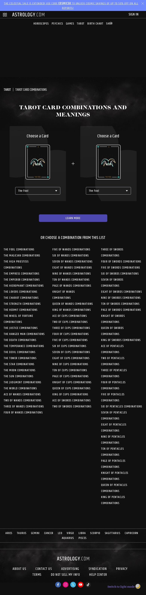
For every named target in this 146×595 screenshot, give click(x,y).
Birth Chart (95, 23)
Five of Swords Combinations (120, 267)
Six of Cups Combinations (69, 346)
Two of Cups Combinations (70, 322)
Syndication (98, 569)
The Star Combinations (19, 364)
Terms (37, 575)
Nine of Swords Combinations (121, 298)
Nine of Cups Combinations (70, 364)
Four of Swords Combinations (121, 261)
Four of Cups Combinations (70, 334)
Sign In (134, 14)
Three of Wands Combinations (24, 406)
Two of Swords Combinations (71, 406)
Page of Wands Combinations (71, 285)
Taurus (21, 533)
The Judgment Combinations (22, 382)
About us (19, 569)
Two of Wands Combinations (23, 400)
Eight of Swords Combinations (121, 291)
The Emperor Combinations (22, 279)
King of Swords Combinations (121, 340)
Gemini (35, 533)
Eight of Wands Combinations (72, 267)
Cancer (48, 533)
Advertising (70, 569)
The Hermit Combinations (21, 310)
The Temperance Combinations (24, 346)
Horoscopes (41, 23)
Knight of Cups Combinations (72, 382)
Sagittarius (112, 533)
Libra (82, 533)
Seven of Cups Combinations (71, 352)
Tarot (81, 23)
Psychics (57, 23)
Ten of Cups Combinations (69, 370)
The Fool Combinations (19, 249)
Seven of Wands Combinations (72, 261)
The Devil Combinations (19, 352)
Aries (8, 533)
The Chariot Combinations (21, 298)
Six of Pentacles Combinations (121, 406)
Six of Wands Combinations (70, 255)
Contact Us (44, 569)
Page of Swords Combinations (121, 310)
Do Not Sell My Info (65, 575)
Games (70, 23)
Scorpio (95, 533)
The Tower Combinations (20, 358)
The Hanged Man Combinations (24, 334)
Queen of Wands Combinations (72, 304)
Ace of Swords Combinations (71, 400)
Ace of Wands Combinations (22, 394)
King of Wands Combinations (71, 310)
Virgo (70, 533)
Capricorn (131, 533)
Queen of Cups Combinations (71, 388)
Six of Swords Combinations (120, 273)
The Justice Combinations (21, 328)
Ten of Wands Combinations (71, 279)
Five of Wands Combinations (71, 249)
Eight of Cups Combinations (70, 358)
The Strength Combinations (22, 304)
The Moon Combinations (20, 370)
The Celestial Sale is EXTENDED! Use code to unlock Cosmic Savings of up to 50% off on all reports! (71, 5)
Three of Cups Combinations (71, 328)
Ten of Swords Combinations (120, 304)
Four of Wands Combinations (23, 412)
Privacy (122, 569)
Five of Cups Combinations (70, 340)
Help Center (98, 575)
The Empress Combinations (21, 273)
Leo (60, 533)
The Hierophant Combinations (24, 285)
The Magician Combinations (22, 255)
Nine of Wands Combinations (71, 273)
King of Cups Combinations (70, 394)
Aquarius (68, 538)
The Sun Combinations (18, 376)
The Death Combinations (20, 340)
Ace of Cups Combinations (69, 316)
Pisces (83, 538)
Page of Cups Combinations (70, 376)
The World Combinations (20, 388)
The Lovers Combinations (20, 291)
